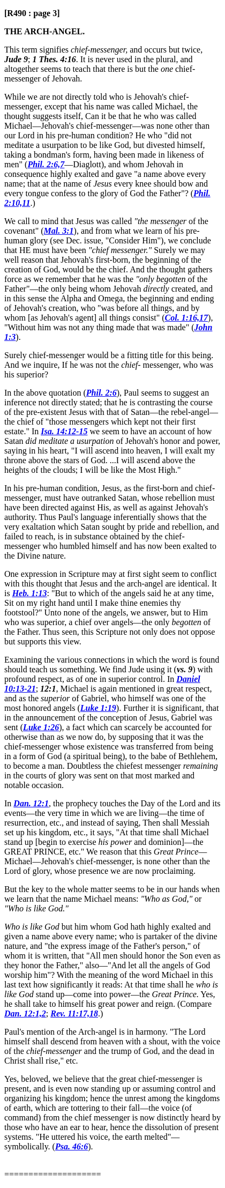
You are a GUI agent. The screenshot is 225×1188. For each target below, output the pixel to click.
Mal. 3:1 (59, 230)
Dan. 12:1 (31, 803)
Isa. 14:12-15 (64, 431)
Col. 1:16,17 (186, 317)
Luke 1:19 (98, 707)
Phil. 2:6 (101, 392)
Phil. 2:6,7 (45, 164)
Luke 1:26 (41, 727)
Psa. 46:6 (71, 1146)
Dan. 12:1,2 (25, 1013)
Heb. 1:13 (29, 593)
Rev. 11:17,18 (74, 1013)
